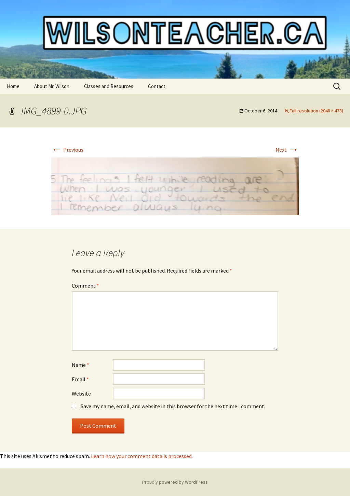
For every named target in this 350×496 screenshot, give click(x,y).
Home (13, 86)
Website (81, 393)
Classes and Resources (108, 86)
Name (80, 364)
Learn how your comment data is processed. (142, 456)
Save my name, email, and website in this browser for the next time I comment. (173, 406)
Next (287, 149)
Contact (156, 86)
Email (80, 379)
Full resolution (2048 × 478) (316, 111)
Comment (85, 285)
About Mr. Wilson (51, 86)
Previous (67, 149)
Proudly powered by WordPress (175, 482)
